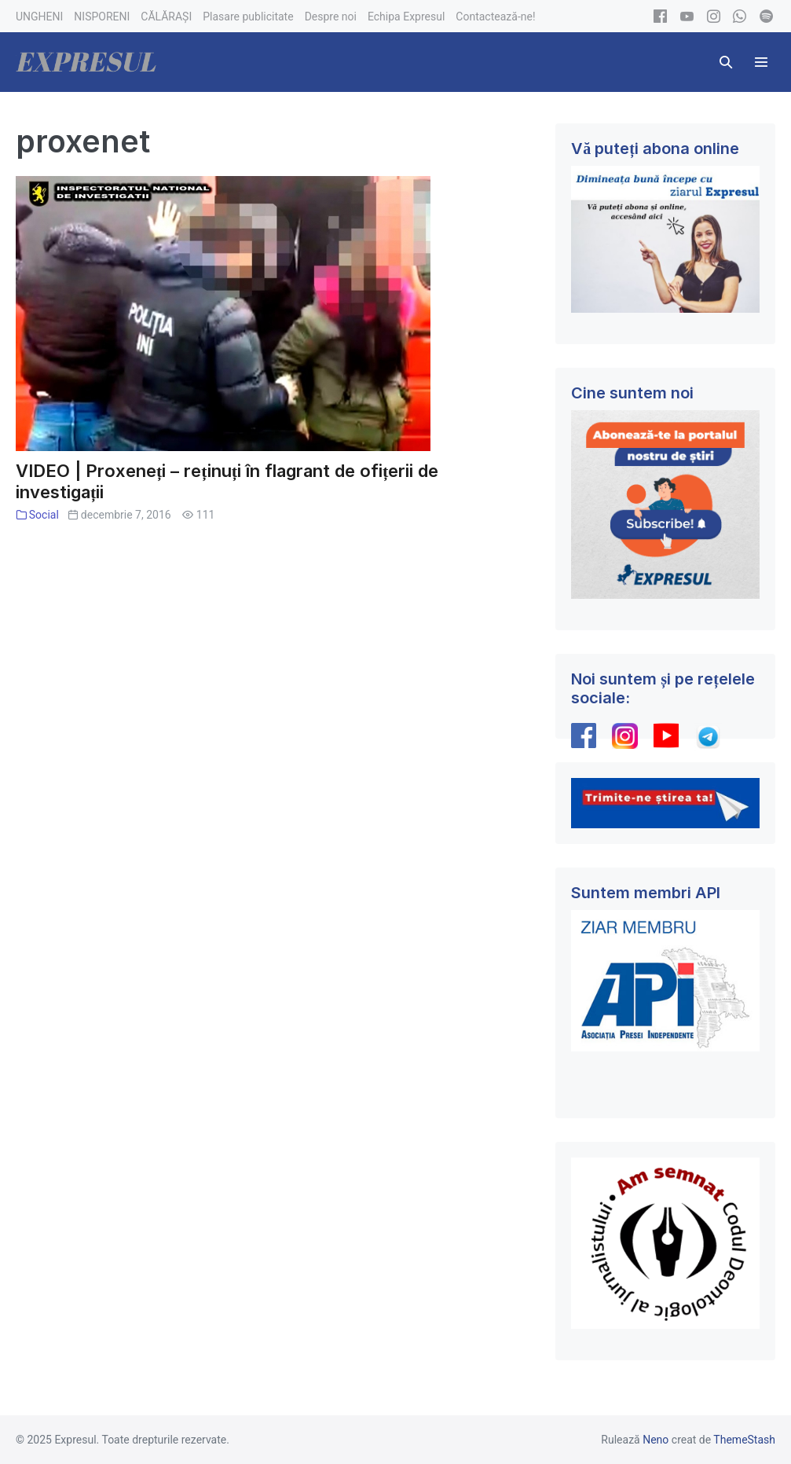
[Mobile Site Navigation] (761, 62)
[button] (726, 62)
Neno (655, 1439)
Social (44, 514)
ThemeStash (744, 1439)
